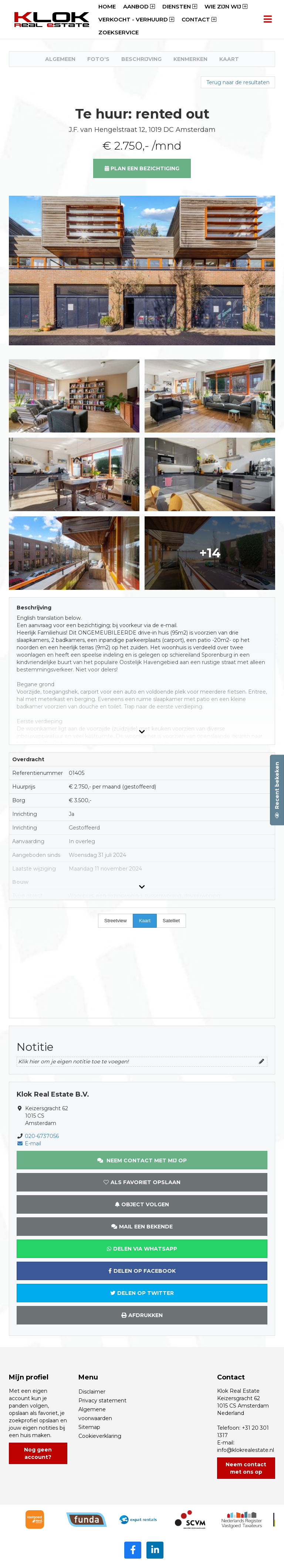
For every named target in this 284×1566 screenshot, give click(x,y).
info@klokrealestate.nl (245, 1450)
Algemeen (60, 59)
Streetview (115, 920)
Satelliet (171, 920)
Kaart (229, 59)
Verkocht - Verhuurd (136, 19)
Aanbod (139, 6)
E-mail (29, 1143)
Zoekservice (118, 32)
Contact (199, 19)
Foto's (98, 59)
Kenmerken (190, 59)
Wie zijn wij (225, 6)
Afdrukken (142, 1315)
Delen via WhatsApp (142, 1248)
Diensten (179, 6)
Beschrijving (141, 59)
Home (107, 6)
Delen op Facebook (142, 1271)
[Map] (142, 963)
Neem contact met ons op (246, 1468)
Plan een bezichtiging (142, 168)
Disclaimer (91, 1391)
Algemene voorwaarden (95, 1414)
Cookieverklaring (99, 1436)
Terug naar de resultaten (238, 82)
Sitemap (89, 1427)
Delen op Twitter (142, 1293)
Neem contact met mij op (142, 1160)
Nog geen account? (38, 1453)
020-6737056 (42, 1136)
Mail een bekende (142, 1226)
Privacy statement (102, 1400)
